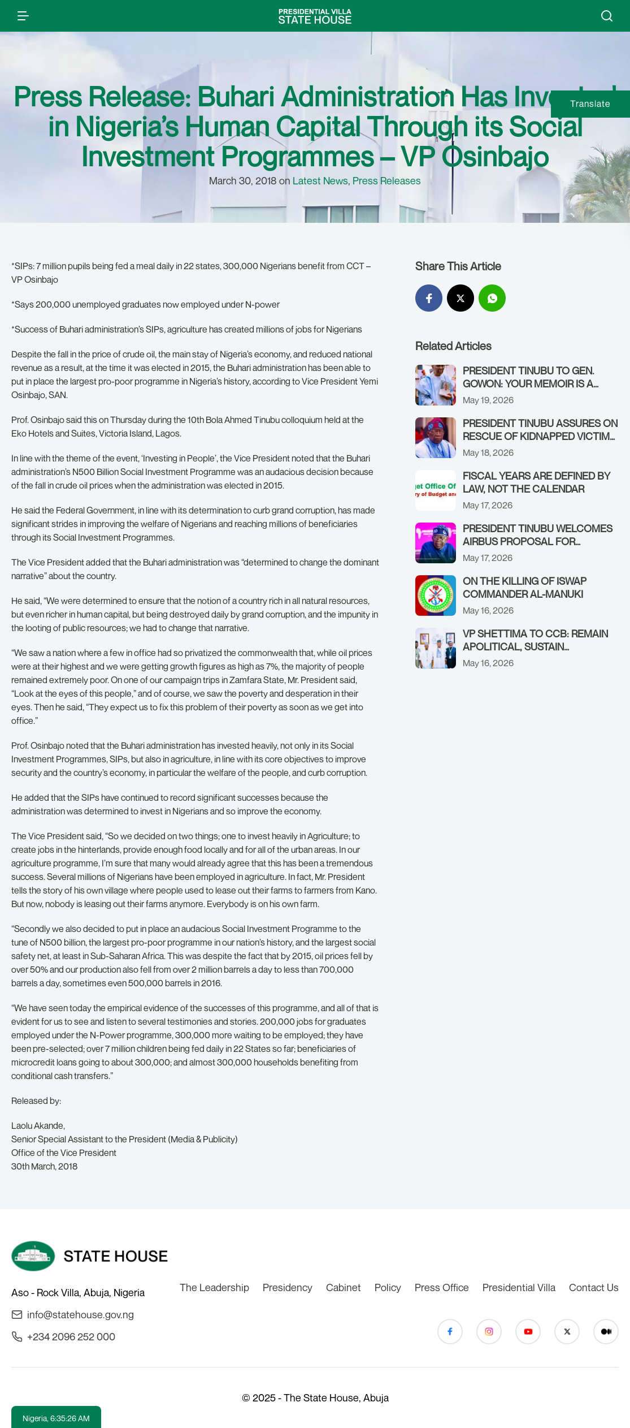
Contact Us (594, 1287)
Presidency (287, 1287)
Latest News (320, 180)
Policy (388, 1287)
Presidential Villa (519, 1287)
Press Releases (387, 180)
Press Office (442, 1287)
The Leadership (214, 1287)
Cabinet (343, 1287)
